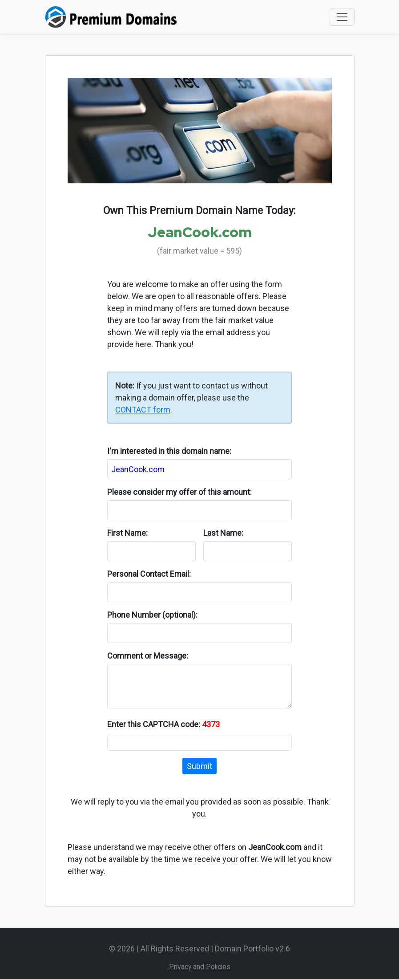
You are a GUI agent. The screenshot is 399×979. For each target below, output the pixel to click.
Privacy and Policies (199, 967)
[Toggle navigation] (342, 17)
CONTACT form (142, 409)
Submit (199, 766)
